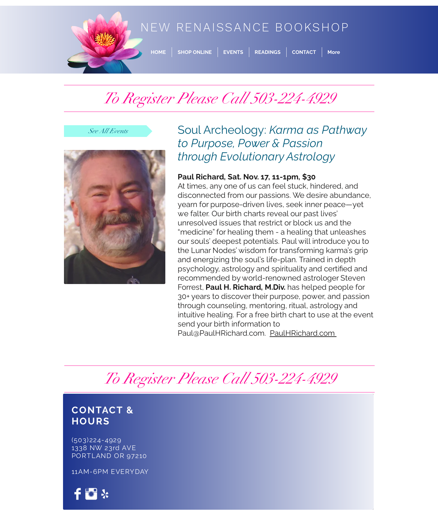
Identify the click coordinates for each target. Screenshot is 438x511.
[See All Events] (108, 131)
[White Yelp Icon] (105, 494)
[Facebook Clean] (78, 494)
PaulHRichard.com (303, 333)
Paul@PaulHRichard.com (221, 333)
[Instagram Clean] (91, 494)
